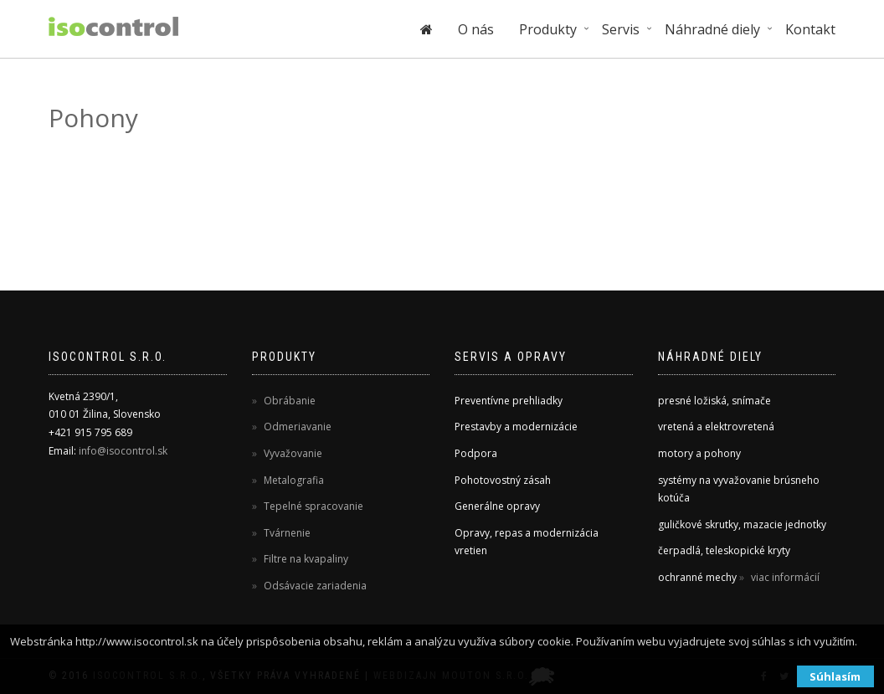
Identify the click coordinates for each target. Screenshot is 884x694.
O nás (476, 29)
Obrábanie (288, 400)
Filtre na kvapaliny (304, 559)
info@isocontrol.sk (123, 451)
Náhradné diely (712, 29)
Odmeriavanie (296, 426)
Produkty (548, 29)
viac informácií (784, 577)
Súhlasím (835, 676)
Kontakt (810, 29)
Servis (621, 29)
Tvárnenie (286, 533)
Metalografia (292, 480)
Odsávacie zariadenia (314, 585)
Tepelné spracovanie (312, 506)
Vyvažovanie (291, 453)
